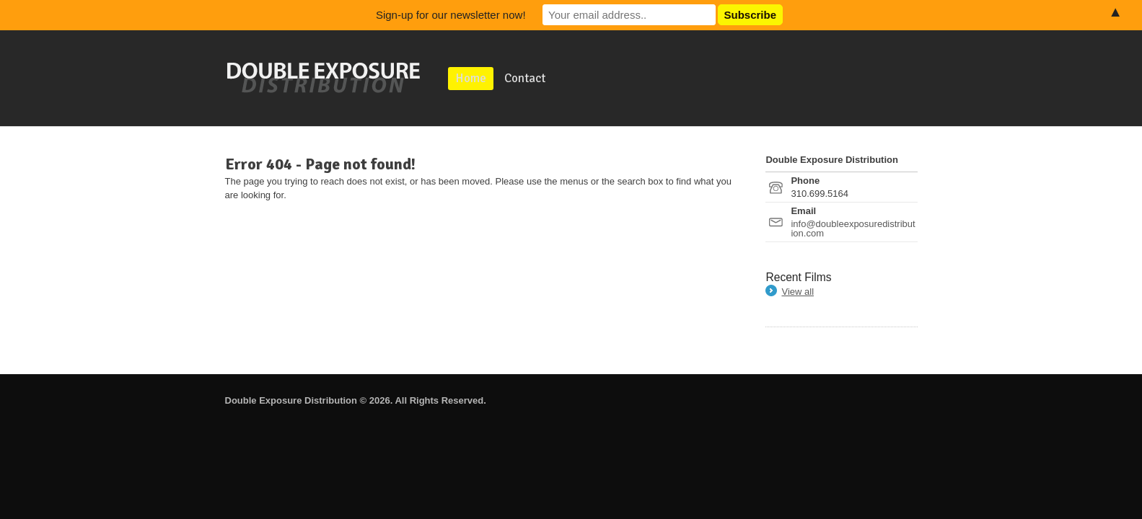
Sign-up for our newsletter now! (451, 15)
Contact (524, 78)
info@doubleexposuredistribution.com (853, 228)
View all (797, 291)
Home (470, 78)
